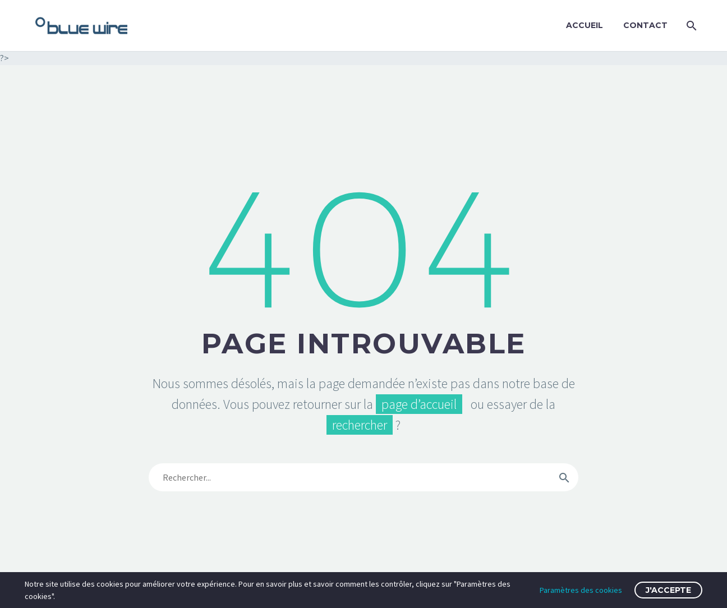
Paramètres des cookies (581, 590)
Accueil (584, 25)
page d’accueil (419, 404)
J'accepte (668, 590)
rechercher (359, 425)
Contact (645, 25)
